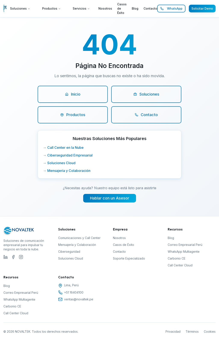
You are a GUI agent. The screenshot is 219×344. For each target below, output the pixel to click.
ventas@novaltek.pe (78, 299)
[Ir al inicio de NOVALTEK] (5, 8)
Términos (192, 331)
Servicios (81, 8)
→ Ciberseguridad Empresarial (68, 155)
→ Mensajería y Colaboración (66, 170)
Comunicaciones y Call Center (79, 238)
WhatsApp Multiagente (184, 251)
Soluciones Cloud (70, 258)
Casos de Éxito (122, 8)
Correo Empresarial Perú (185, 245)
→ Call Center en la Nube (63, 147)
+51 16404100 (73, 292)
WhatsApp (171, 8)
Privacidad (173, 331)
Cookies (210, 331)
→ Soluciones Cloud (59, 163)
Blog (135, 8)
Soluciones (20, 8)
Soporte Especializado (129, 258)
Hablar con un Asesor (109, 198)
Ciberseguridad (69, 251)
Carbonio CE (176, 258)
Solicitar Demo (202, 8)
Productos (51, 8)
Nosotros (105, 8)
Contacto (150, 8)
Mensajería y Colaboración (77, 245)
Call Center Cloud (180, 265)
